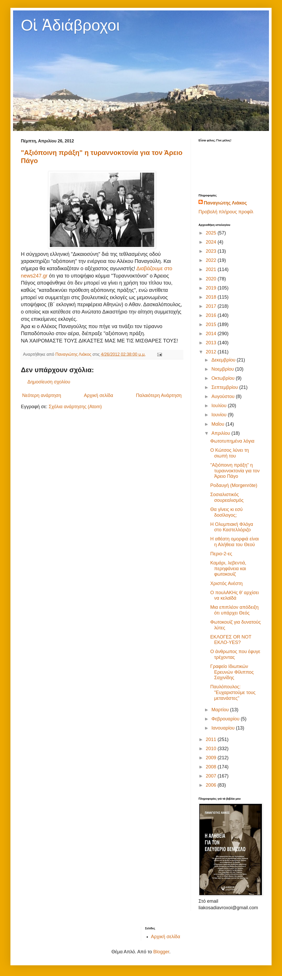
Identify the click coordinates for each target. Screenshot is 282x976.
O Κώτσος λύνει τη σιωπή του (229, 453)
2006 (212, 785)
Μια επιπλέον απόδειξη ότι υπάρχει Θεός (234, 610)
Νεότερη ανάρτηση (41, 395)
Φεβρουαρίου (226, 718)
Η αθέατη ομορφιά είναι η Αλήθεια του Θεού (234, 541)
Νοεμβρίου (223, 369)
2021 (212, 269)
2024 (212, 242)
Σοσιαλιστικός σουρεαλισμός (227, 497)
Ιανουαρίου (223, 728)
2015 (212, 324)
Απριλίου (221, 433)
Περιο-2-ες (221, 553)
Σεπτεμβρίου (225, 387)
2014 (212, 333)
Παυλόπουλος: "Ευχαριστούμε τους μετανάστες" (232, 692)
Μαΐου (218, 424)
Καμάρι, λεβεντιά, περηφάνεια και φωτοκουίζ (228, 568)
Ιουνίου (219, 414)
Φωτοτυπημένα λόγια (232, 441)
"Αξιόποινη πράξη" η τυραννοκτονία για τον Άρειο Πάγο (235, 470)
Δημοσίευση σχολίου (48, 381)
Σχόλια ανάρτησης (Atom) (75, 406)
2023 (212, 251)
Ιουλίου (219, 405)
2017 (212, 306)
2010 (212, 748)
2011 (212, 739)
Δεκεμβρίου (224, 360)
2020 (212, 278)
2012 (212, 351)
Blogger (161, 951)
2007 (212, 776)
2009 (212, 757)
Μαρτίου (220, 709)
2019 (212, 288)
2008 (212, 766)
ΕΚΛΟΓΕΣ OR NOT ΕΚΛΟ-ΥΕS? (230, 639)
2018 (212, 297)
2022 (212, 260)
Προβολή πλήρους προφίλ (226, 211)
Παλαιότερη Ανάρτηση (159, 395)
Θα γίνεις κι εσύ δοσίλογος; (226, 512)
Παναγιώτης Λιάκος (225, 203)
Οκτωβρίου (223, 378)
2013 (212, 342)
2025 (212, 233)
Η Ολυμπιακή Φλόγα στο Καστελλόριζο (231, 527)
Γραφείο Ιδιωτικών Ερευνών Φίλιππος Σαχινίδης (232, 672)
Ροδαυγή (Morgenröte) (233, 485)
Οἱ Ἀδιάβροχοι (70, 25)
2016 (212, 315)
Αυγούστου (223, 396)
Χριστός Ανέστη (226, 583)
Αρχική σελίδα (98, 395)
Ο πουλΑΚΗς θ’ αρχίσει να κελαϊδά (234, 595)
